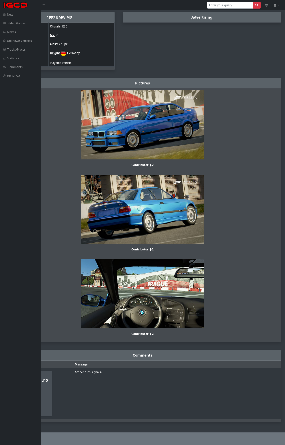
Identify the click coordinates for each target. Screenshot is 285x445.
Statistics (11, 58)
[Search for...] (230, 5)
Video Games (14, 23)
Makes (9, 32)
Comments (13, 67)
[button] (268, 5)
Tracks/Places (14, 50)
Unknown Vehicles (17, 41)
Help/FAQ (11, 76)
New (8, 15)
